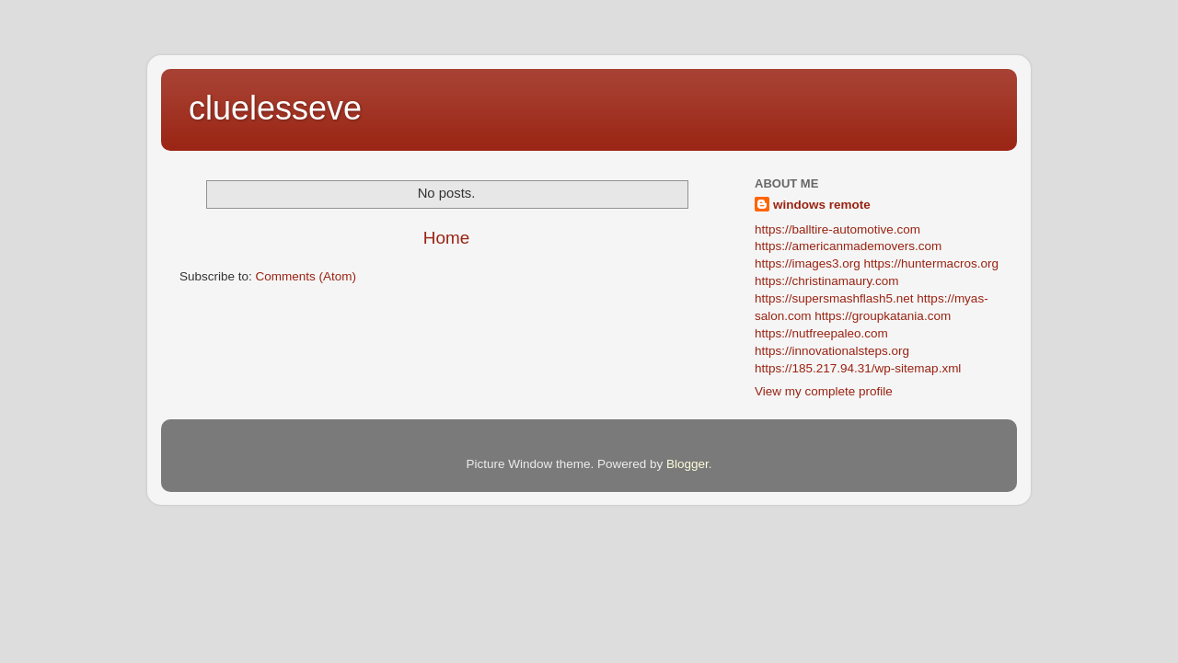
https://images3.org (807, 263)
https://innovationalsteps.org (832, 351)
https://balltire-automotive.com (837, 229)
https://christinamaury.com (827, 281)
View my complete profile (824, 391)
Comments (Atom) (306, 276)
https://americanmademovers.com (848, 246)
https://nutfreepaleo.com (821, 333)
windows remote (822, 204)
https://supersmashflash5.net (834, 298)
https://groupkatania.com (882, 316)
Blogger (687, 464)
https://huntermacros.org (931, 263)
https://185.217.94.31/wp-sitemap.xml (858, 368)
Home (446, 237)
